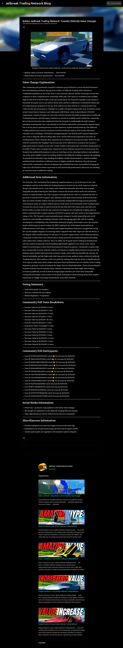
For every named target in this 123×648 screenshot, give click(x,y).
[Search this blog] (111, 3)
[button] (24, 27)
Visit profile (52, 469)
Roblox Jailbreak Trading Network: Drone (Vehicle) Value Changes (59, 496)
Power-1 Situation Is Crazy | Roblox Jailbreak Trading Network (58, 559)
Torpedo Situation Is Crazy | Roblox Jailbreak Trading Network (58, 591)
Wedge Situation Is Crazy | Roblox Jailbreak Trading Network (57, 624)
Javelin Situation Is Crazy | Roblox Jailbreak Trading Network (57, 526)
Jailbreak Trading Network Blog (28, 3)
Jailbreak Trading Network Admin (61, 466)
